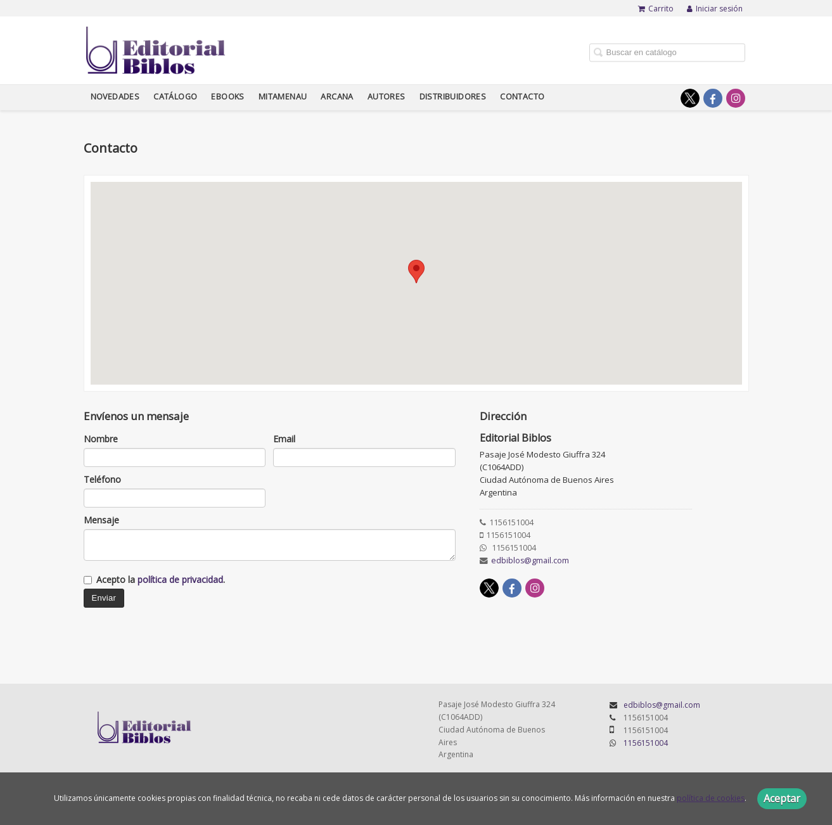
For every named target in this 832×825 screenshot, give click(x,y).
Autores (387, 96)
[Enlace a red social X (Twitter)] (690, 98)
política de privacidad (180, 579)
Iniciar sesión (715, 8)
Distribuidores (453, 96)
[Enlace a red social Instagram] (735, 98)
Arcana (337, 96)
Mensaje (101, 520)
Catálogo (175, 96)
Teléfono (102, 479)
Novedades (115, 96)
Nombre (101, 439)
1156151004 (646, 743)
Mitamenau (283, 96)
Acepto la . (160, 579)
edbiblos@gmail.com (530, 560)
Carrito (656, 8)
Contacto (522, 96)
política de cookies (711, 798)
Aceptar (782, 798)
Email (284, 439)
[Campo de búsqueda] (667, 52)
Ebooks (227, 96)
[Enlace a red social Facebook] (712, 98)
